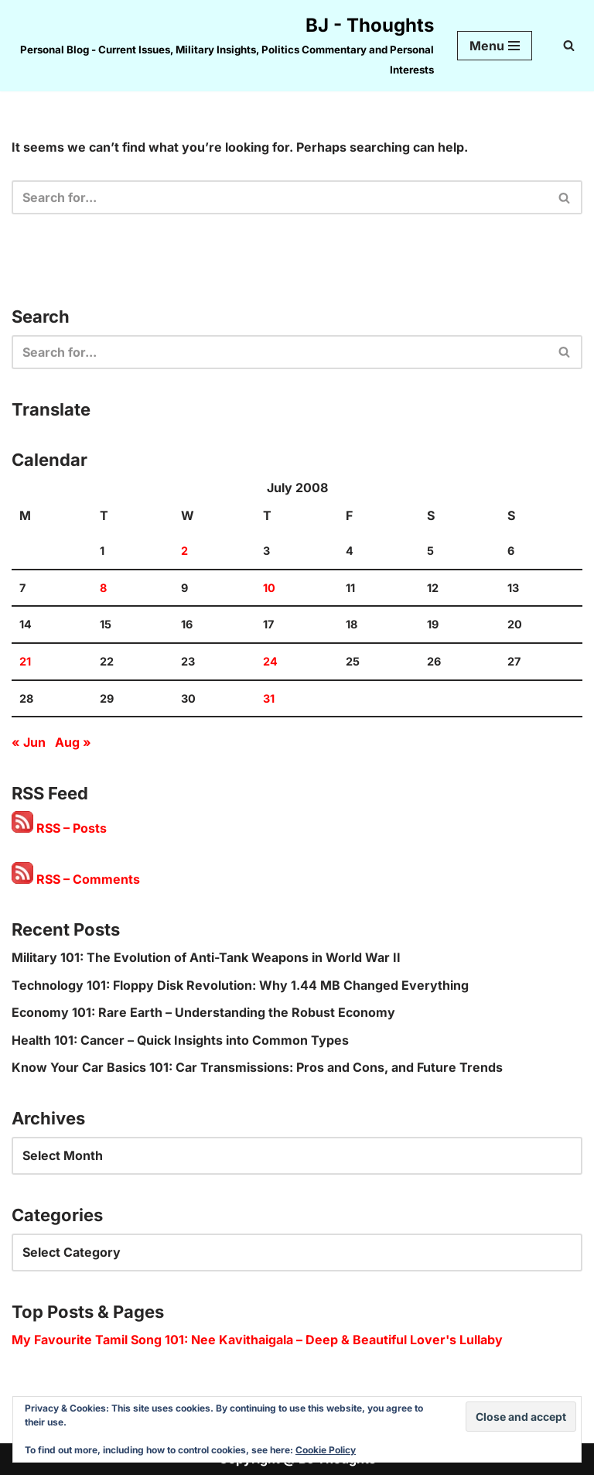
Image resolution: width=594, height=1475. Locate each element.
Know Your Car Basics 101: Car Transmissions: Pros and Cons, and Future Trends (257, 1067)
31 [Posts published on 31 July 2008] (269, 698)
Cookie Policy (325, 1450)
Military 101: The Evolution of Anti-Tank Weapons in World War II (206, 957)
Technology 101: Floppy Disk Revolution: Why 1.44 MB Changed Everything (240, 985)
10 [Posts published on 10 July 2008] (269, 587)
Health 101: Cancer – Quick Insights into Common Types (180, 1040)
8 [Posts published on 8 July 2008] (103, 587)
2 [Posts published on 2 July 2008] (184, 550)
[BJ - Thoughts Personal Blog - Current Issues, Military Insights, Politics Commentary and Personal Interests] (223, 45)
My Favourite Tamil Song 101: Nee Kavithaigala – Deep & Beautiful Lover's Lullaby (257, 1339)
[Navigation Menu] (494, 45)
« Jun (29, 742)
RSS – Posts (59, 828)
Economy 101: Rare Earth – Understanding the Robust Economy (203, 1012)
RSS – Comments (76, 879)
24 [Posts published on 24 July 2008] (270, 661)
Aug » (73, 742)
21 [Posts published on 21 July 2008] (25, 661)
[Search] (569, 45)
